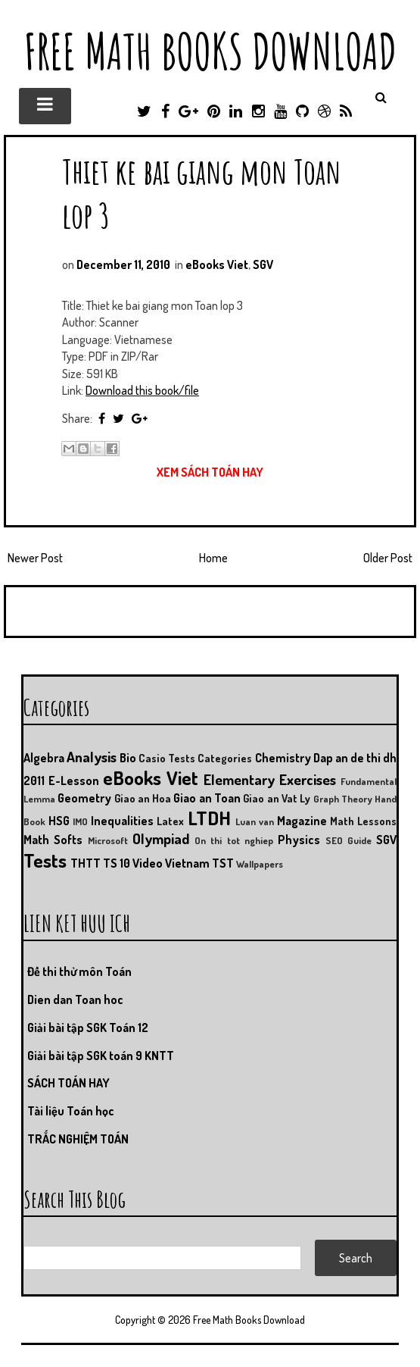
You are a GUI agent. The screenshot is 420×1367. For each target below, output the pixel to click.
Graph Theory (342, 799)
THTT (85, 863)
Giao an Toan (207, 797)
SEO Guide (348, 840)
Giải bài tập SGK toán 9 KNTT (100, 1055)
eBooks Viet (216, 264)
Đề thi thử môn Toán (79, 971)
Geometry (84, 797)
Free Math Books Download (210, 51)
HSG (59, 820)
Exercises (307, 779)
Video (147, 863)
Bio (128, 757)
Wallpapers (259, 864)
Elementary (239, 779)
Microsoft (108, 840)
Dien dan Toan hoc (75, 999)
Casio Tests (166, 758)
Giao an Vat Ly (276, 798)
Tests (45, 860)
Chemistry (283, 757)
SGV (263, 264)
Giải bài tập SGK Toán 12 (87, 1027)
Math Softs (52, 839)
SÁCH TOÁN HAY (68, 1082)
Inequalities (122, 820)
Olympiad (160, 838)
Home (213, 557)
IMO (80, 821)
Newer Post (35, 557)
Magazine (302, 820)
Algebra (43, 757)
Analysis (92, 756)
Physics (299, 839)
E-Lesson (73, 780)
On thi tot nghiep (233, 840)
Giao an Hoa (143, 798)
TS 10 (116, 863)
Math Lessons (363, 820)
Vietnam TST (199, 863)
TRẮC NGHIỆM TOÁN (78, 1138)
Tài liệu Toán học (70, 1110)
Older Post (387, 557)
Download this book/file (142, 390)
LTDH (209, 817)
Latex (170, 820)
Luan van (254, 821)
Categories (225, 758)
